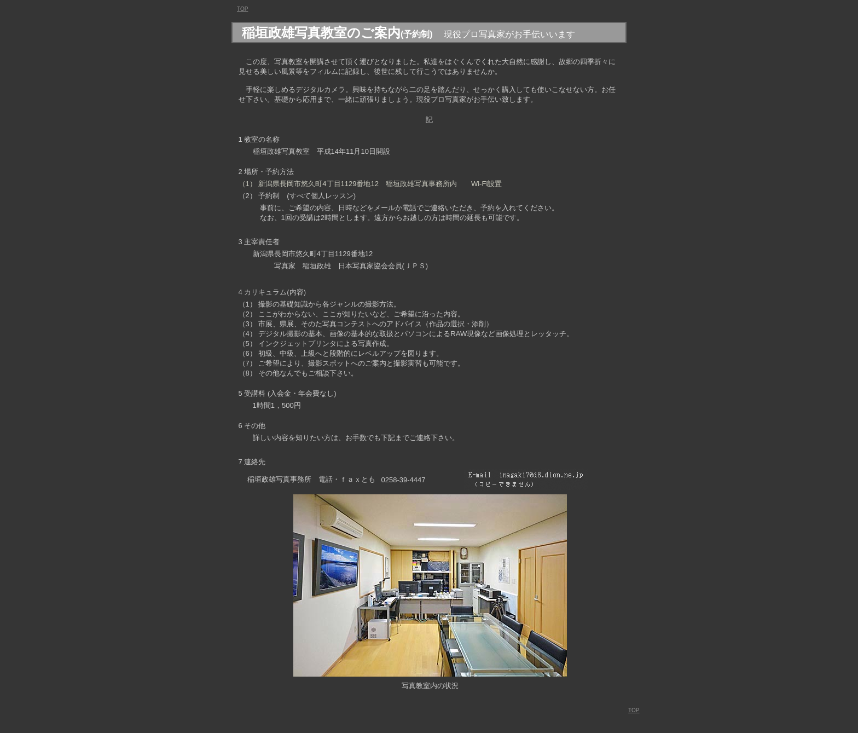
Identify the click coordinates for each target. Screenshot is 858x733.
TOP (633, 710)
